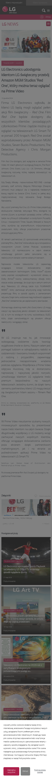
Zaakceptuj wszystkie (11, 771)
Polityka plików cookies (40, 771)
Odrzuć (25, 771)
